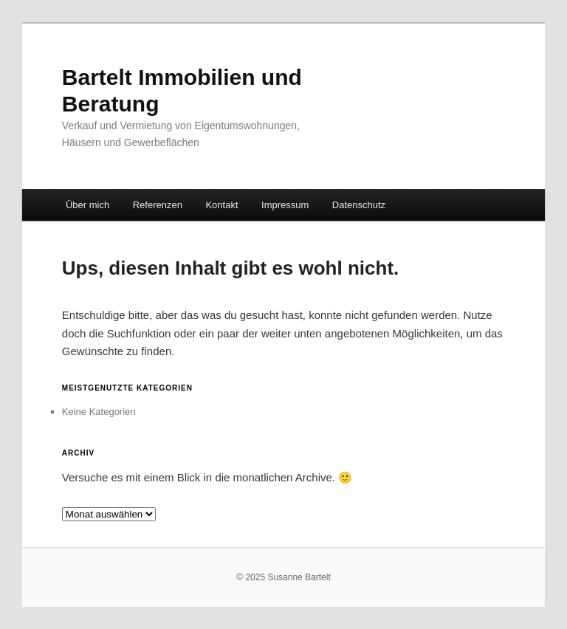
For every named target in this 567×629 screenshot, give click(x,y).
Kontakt (221, 204)
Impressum (285, 204)
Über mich (87, 204)
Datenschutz (358, 204)
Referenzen (157, 204)
